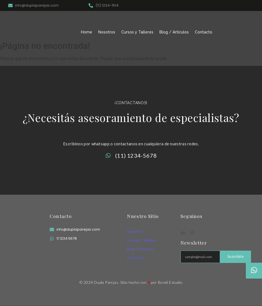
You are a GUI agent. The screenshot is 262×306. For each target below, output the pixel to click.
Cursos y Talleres (137, 32)
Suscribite (235, 257)
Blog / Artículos (174, 32)
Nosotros (106, 32)
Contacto (203, 32)
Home (86, 32)
